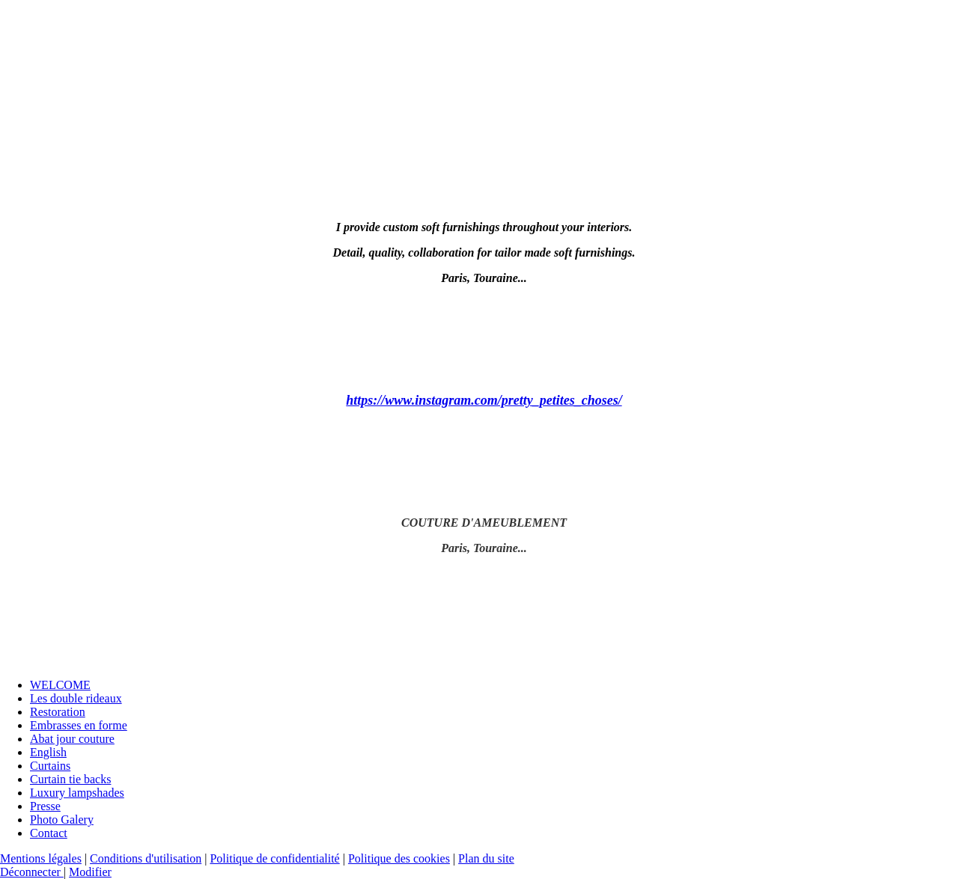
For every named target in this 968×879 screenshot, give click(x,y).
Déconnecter (32, 872)
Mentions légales (41, 858)
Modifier (90, 872)
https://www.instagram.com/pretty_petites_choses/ (483, 400)
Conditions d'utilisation (145, 858)
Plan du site (486, 858)
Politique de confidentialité (274, 858)
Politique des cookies (399, 858)
